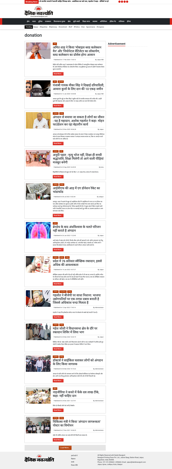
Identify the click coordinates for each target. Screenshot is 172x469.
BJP (71, 27)
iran (83, 27)
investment (63, 27)
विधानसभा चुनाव (59, 21)
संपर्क (72, 462)
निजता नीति (74, 465)
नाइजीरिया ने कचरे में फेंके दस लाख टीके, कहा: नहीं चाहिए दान (76, 394)
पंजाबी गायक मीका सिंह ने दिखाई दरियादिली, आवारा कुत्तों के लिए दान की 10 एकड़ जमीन (78, 87)
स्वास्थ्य (95, 21)
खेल (69, 21)
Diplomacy (53, 27)
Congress (101, 27)
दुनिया (40, 21)
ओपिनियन (103, 21)
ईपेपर (129, 21)
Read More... (58, 74)
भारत (34, 21)
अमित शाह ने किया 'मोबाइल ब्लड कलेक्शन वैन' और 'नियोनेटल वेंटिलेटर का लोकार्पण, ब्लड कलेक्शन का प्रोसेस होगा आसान (77, 51)
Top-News (63, 291)
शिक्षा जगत (86, 21)
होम (28, 21)
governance (91, 27)
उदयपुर (62, 184)
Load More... (65, 448)
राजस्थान (48, 21)
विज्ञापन (73, 459)
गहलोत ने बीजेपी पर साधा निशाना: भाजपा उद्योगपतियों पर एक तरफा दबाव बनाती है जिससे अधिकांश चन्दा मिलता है (77, 298)
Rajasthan (44, 27)
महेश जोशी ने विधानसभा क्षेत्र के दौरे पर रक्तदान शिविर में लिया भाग (75, 330)
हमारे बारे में (74, 455)
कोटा (61, 151)
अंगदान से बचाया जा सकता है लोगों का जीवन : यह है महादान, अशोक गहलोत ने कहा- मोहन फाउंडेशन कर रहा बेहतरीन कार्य (78, 120)
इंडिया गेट (113, 21)
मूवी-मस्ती (76, 21)
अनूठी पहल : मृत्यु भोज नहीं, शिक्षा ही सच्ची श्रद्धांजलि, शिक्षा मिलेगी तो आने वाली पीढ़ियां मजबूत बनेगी (78, 158)
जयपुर (61, 113)
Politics (77, 27)
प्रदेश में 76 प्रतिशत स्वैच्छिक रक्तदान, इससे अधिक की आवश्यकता (77, 263)
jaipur (36, 27)
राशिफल (121, 21)
